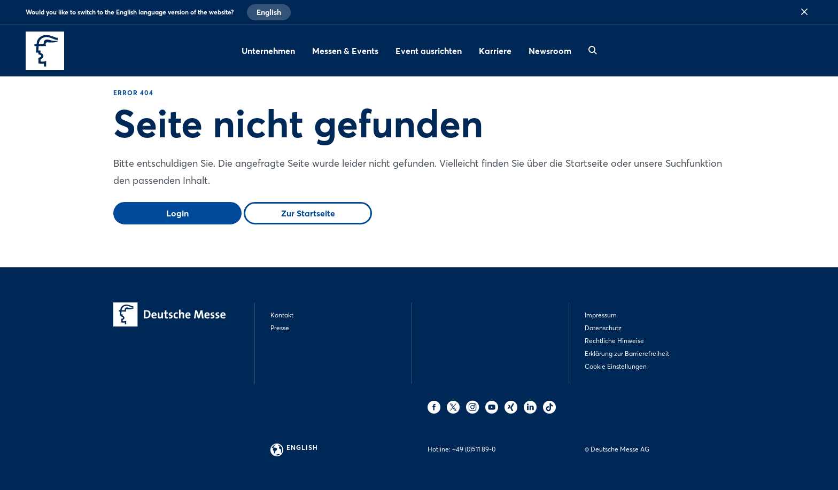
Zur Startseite (308, 213)
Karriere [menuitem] (495, 50)
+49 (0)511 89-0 (473, 449)
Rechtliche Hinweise (614, 341)
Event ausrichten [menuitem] (428, 50)
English (269, 12)
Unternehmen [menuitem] (268, 50)
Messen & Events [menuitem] (345, 50)
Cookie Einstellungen (616, 366)
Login (177, 213)
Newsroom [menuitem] (550, 50)
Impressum (601, 315)
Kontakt (281, 315)
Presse (279, 328)
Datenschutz (603, 328)
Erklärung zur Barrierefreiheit (627, 353)
